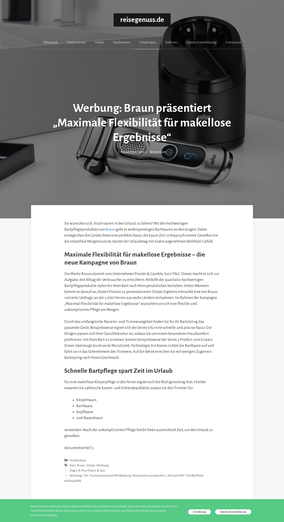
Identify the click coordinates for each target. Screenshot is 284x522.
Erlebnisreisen (76, 42)
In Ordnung (199, 511)
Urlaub (90, 465)
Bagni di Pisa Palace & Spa (87, 470)
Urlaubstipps (147, 42)
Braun (110, 230)
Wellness (171, 42)
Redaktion (158, 152)
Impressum (233, 42)
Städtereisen (121, 42)
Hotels (99, 42)
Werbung (102, 465)
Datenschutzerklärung (201, 42)
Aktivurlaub (50, 42)
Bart (72, 465)
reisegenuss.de (142, 20)
